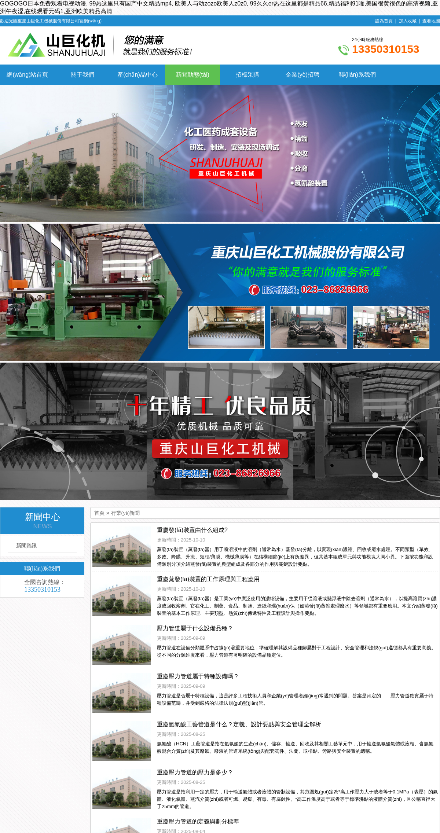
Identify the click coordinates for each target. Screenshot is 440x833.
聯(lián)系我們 (357, 74)
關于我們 (82, 74)
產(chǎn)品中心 (137, 74)
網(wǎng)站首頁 (27, 74)
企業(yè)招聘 (302, 74)
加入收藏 (408, 20)
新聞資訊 (26, 545)
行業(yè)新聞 (125, 513)
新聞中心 (42, 521)
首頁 (99, 513)
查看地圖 (431, 20)
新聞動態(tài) (192, 74)
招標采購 (247, 74)
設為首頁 (384, 20)
